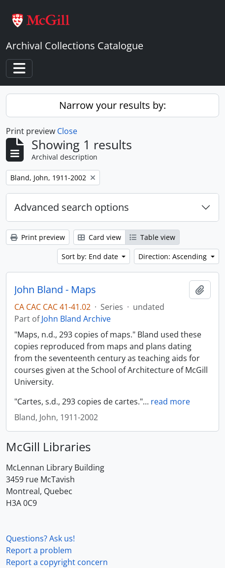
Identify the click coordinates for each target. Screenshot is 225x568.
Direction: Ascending (173, 256)
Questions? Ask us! (40, 538)
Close (67, 131)
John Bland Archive (76, 318)
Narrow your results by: (112, 105)
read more (170, 401)
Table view (152, 237)
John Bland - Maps (55, 290)
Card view (99, 237)
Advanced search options (71, 207)
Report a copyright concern (57, 562)
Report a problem (39, 550)
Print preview (37, 237)
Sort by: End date (91, 256)
